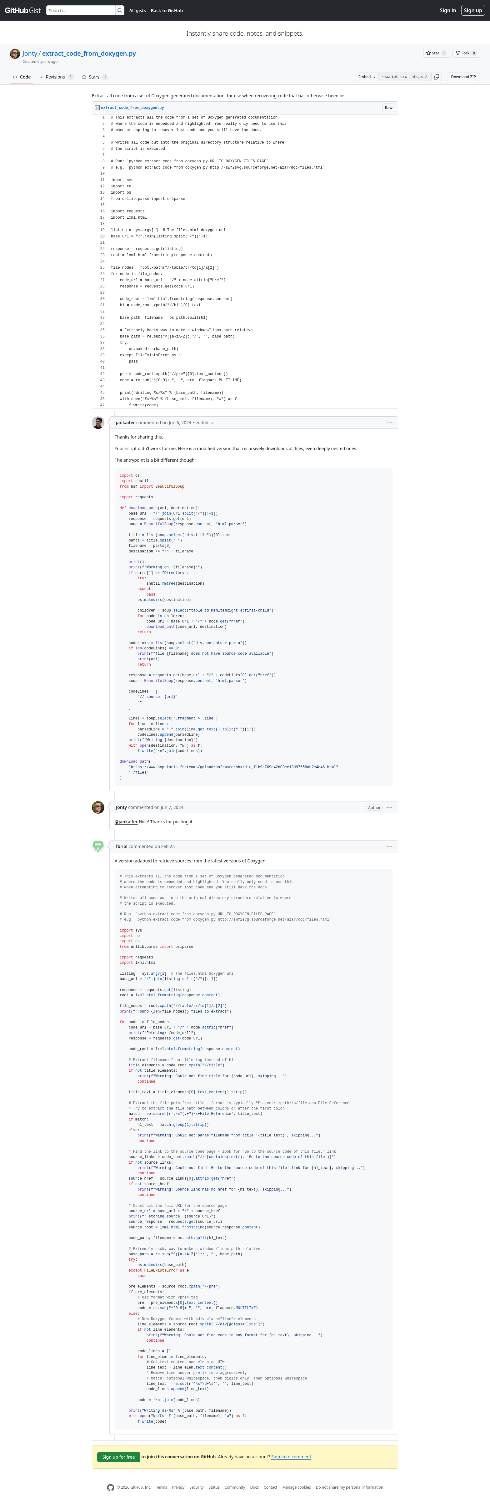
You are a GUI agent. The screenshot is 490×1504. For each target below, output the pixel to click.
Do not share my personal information (349, 1487)
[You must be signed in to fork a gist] (466, 53)
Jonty (29, 53)
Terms (161, 1487)
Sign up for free (118, 1457)
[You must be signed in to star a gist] (436, 53)
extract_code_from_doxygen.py (89, 53)
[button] (436, 77)
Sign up (473, 10)
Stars (95, 77)
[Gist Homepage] (23, 10)
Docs (254, 1487)
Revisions (56, 77)
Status (214, 1487)
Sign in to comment (291, 1457)
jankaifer (125, 422)
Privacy (178, 1487)
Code (21, 77)
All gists (137, 10)
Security (197, 1487)
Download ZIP (463, 76)
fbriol (122, 846)
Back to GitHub (167, 10)
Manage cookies (296, 1487)
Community (235, 1487)
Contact (270, 1487)
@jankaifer (126, 822)
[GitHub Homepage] (110, 1487)
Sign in (448, 10)
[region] (245, 261)
